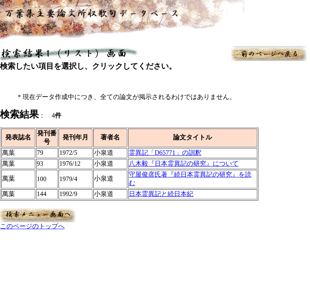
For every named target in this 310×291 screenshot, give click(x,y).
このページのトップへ (32, 226)
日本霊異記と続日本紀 (161, 193)
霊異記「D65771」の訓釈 (165, 152)
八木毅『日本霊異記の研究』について (184, 163)
